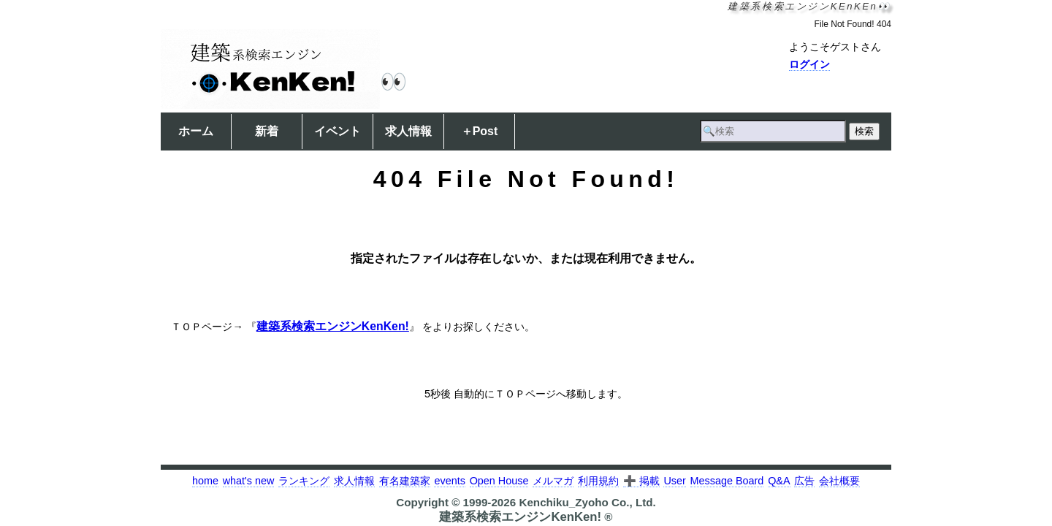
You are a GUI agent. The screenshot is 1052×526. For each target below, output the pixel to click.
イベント (337, 131)
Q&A (779, 481)
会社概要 (839, 481)
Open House (499, 481)
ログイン (809, 64)
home (205, 481)
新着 (266, 131)
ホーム (195, 131)
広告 (804, 481)
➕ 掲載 (641, 481)
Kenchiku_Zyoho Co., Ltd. (587, 502)
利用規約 (598, 481)
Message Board (727, 481)
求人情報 (408, 131)
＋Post (479, 131)
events (449, 481)
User (674, 481)
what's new (249, 481)
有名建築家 (404, 481)
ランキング (303, 481)
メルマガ (553, 481)
